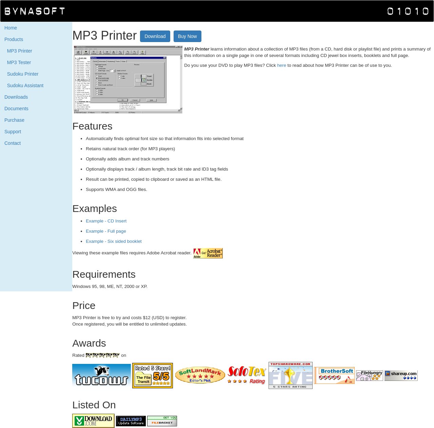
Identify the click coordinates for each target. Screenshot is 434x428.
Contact (12, 143)
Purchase (14, 120)
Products (13, 39)
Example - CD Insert (106, 220)
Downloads (16, 97)
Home (10, 28)
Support (12, 131)
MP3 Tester (17, 62)
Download (154, 36)
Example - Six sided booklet (113, 241)
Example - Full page (106, 231)
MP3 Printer (18, 51)
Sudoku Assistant (23, 85)
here (282, 65)
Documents (16, 108)
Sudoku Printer (21, 74)
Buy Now (187, 36)
